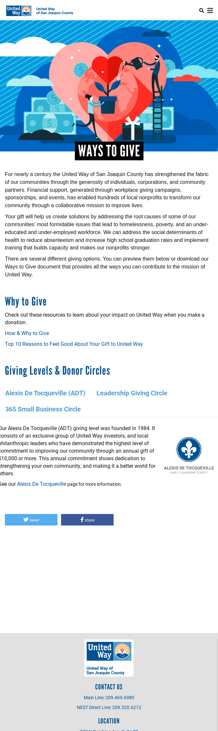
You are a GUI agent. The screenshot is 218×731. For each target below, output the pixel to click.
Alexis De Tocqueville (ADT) (45, 392)
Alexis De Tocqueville (41, 483)
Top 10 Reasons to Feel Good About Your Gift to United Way (74, 343)
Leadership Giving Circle (132, 392)
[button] (31, 519)
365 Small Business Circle (43, 409)
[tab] (45, 393)
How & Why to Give (27, 332)
